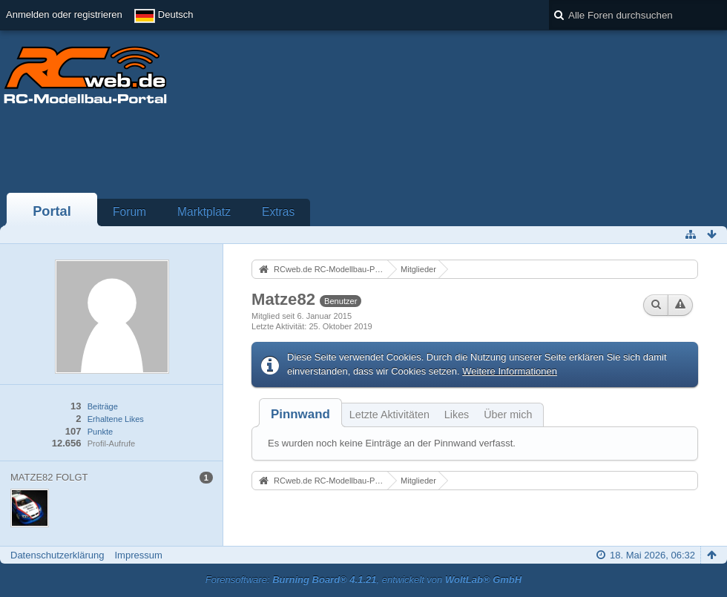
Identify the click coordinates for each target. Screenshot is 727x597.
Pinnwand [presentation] (300, 414)
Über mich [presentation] (508, 414)
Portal (52, 211)
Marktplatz (204, 211)
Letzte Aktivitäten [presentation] (389, 414)
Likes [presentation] (456, 414)
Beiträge (103, 406)
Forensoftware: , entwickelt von (363, 579)
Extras (278, 211)
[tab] (300, 414)
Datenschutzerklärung (57, 555)
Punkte (100, 431)
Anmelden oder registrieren (64, 14)
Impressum (138, 555)
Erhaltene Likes (116, 419)
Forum (129, 211)
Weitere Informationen (509, 371)
